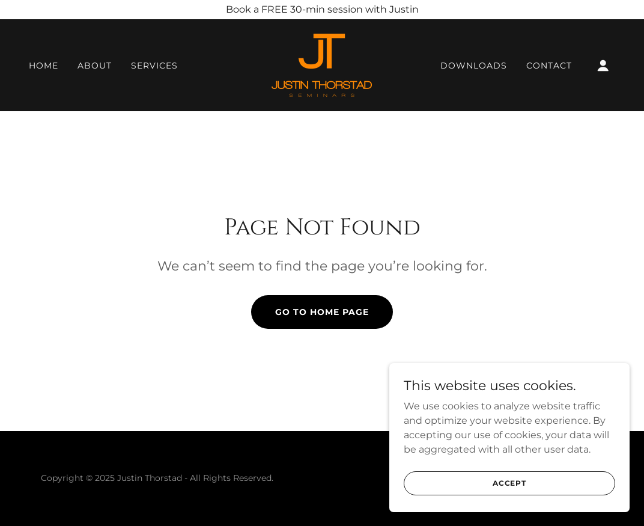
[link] (322, 64)
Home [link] (43, 65)
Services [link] (154, 65)
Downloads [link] (473, 65)
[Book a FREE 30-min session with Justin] (322, 9)
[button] (603, 66)
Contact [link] (549, 65)
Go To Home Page (322, 312)
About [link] (94, 65)
